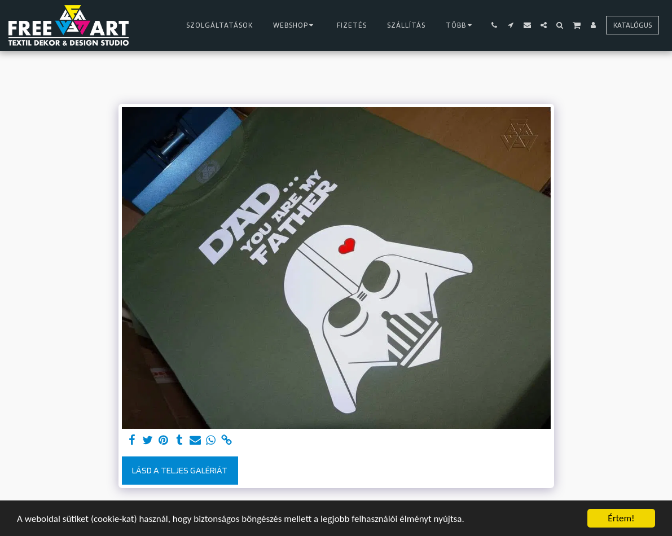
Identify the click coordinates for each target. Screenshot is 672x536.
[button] (494, 25)
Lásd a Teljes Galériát (179, 470)
